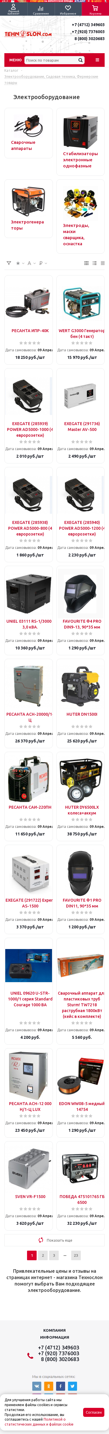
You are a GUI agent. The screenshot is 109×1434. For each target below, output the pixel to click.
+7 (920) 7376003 (88, 32)
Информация (54, 1337)
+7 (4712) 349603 (88, 25)
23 (76, 1255)
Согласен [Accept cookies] (94, 1412)
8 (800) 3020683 (89, 39)
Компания (54, 1330)
